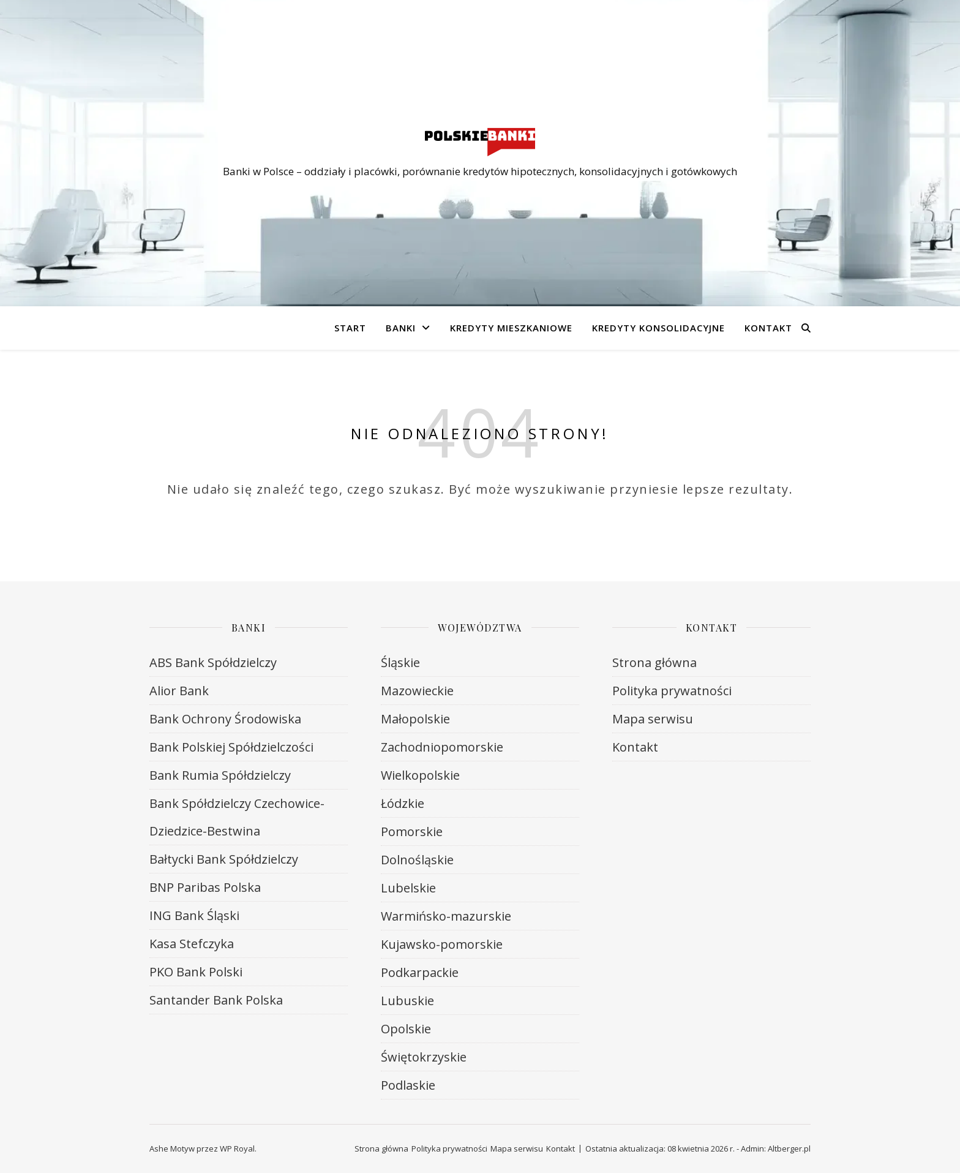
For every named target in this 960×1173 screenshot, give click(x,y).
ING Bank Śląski (194, 915)
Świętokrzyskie (424, 1057)
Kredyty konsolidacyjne (658, 328)
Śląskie (400, 662)
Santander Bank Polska (216, 1000)
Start (350, 328)
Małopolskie (415, 719)
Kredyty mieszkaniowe (511, 328)
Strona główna (654, 662)
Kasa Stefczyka (191, 943)
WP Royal (237, 1148)
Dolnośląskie (417, 859)
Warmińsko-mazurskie (446, 916)
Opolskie (406, 1028)
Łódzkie (402, 803)
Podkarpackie (420, 972)
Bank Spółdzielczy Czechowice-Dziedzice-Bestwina (236, 817)
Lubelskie (408, 888)
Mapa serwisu (652, 719)
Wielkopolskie (420, 775)
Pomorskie (412, 831)
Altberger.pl (789, 1148)
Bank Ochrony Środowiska (225, 719)
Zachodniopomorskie (442, 747)
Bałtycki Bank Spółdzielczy (223, 859)
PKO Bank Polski (195, 972)
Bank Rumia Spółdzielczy (220, 775)
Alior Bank (179, 690)
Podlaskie (408, 1085)
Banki (401, 328)
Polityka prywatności (672, 690)
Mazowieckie (417, 690)
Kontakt (768, 328)
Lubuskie (407, 1000)
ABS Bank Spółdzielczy (213, 662)
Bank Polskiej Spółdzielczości (231, 747)
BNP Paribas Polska (205, 887)
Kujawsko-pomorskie (442, 944)
